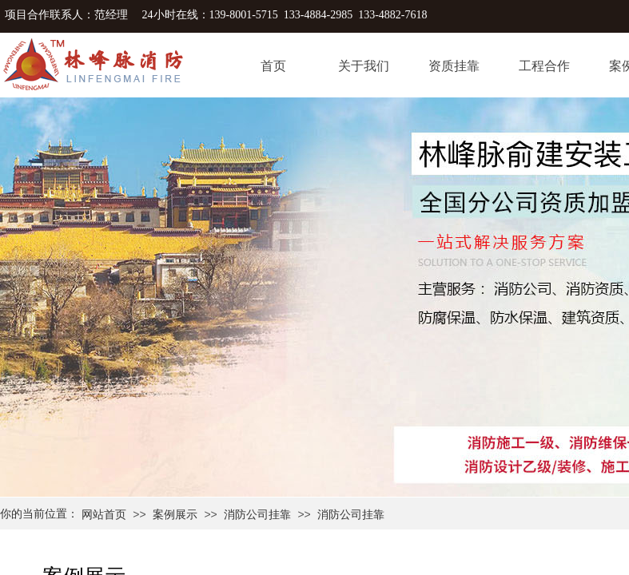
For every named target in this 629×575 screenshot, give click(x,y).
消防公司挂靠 (257, 515)
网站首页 (104, 515)
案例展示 (175, 515)
